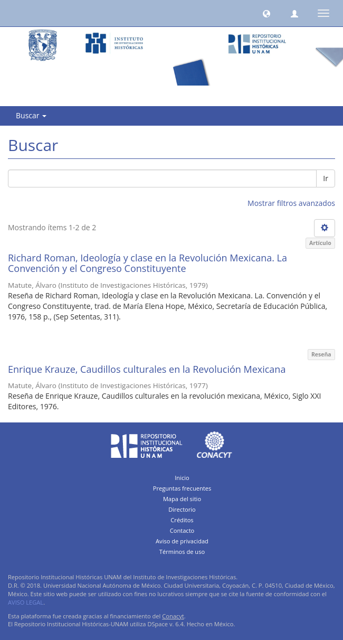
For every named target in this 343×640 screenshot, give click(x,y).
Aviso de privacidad (182, 541)
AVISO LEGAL (25, 602)
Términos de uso (182, 552)
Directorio (182, 509)
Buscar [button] (31, 115)
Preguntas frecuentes (182, 488)
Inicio (182, 478)
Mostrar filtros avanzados (291, 203)
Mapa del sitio (182, 499)
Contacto (182, 530)
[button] (266, 13)
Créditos (181, 520)
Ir (325, 178)
